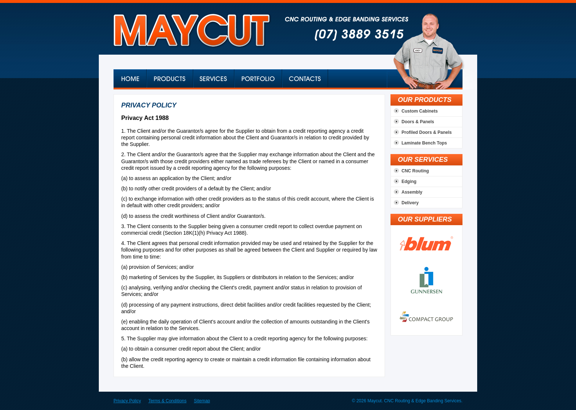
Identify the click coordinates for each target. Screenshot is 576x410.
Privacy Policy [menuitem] (127, 400)
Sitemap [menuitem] (202, 400)
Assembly (412, 192)
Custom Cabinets (420, 111)
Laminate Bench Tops (424, 143)
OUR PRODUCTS (424, 99)
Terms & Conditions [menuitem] (167, 400)
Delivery (410, 202)
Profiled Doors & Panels (427, 132)
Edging (409, 181)
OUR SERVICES (423, 159)
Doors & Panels (418, 121)
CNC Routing (415, 170)
